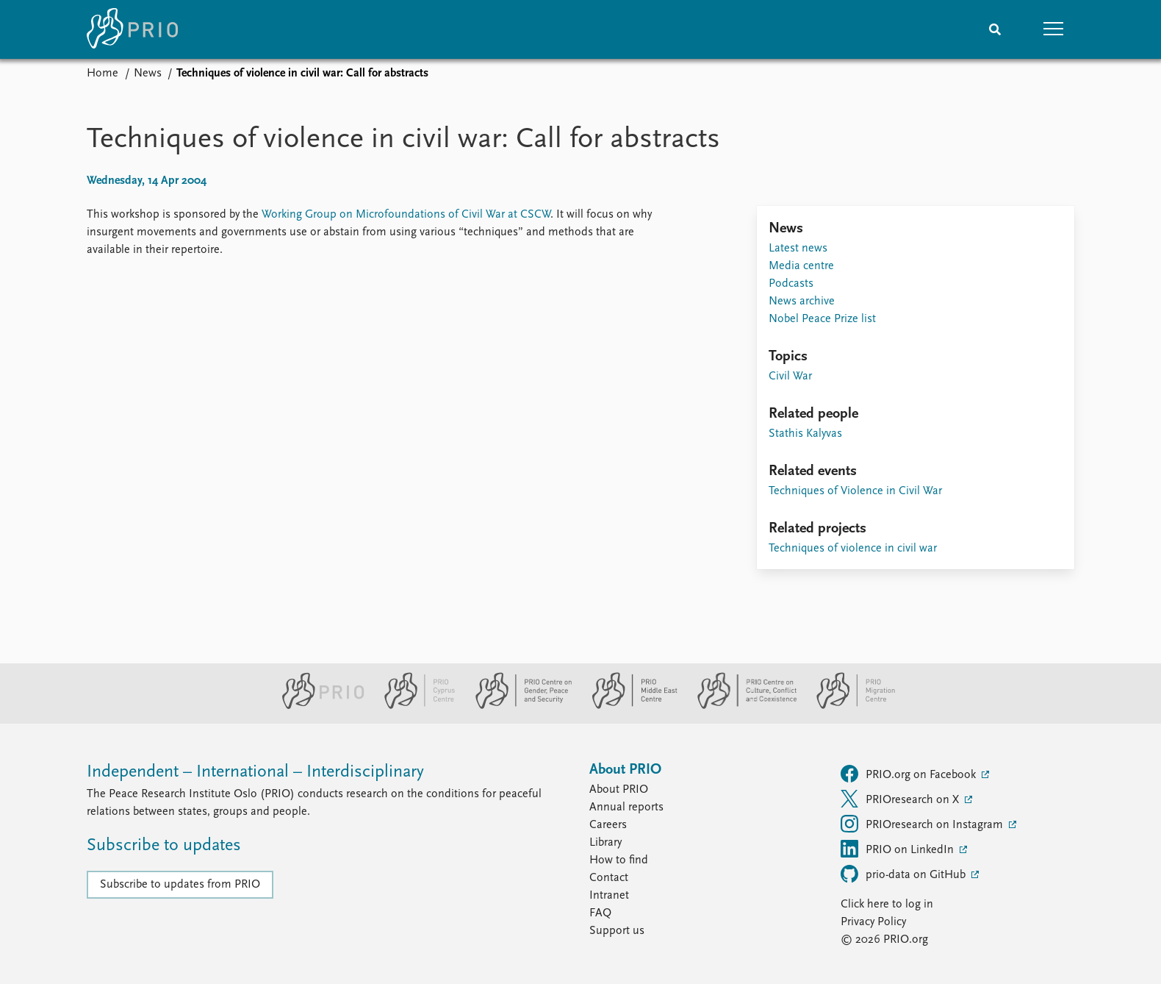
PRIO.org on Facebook (910, 773)
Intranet (609, 896)
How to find (618, 860)
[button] (1053, 29)
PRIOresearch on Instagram (923, 824)
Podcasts (791, 284)
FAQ (600, 913)
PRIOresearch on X (901, 798)
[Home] (132, 29)
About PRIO (618, 790)
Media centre (801, 266)
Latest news (798, 248)
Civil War (790, 376)
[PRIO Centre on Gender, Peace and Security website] (517, 706)
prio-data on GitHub (904, 874)
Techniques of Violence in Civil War (855, 491)
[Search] (995, 29)
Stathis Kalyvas (805, 434)
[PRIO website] (317, 706)
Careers (608, 825)
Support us (616, 931)
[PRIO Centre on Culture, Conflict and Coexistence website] (741, 706)
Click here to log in (887, 904)
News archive (802, 301)
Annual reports (626, 807)
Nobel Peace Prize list (822, 319)
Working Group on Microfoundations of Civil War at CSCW (406, 215)
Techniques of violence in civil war (853, 549)
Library (605, 843)
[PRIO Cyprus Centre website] (413, 706)
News (148, 73)
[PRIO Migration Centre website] (848, 706)
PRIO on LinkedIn (899, 849)
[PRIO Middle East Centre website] (628, 706)
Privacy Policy (873, 922)
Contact (608, 878)
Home (102, 73)
